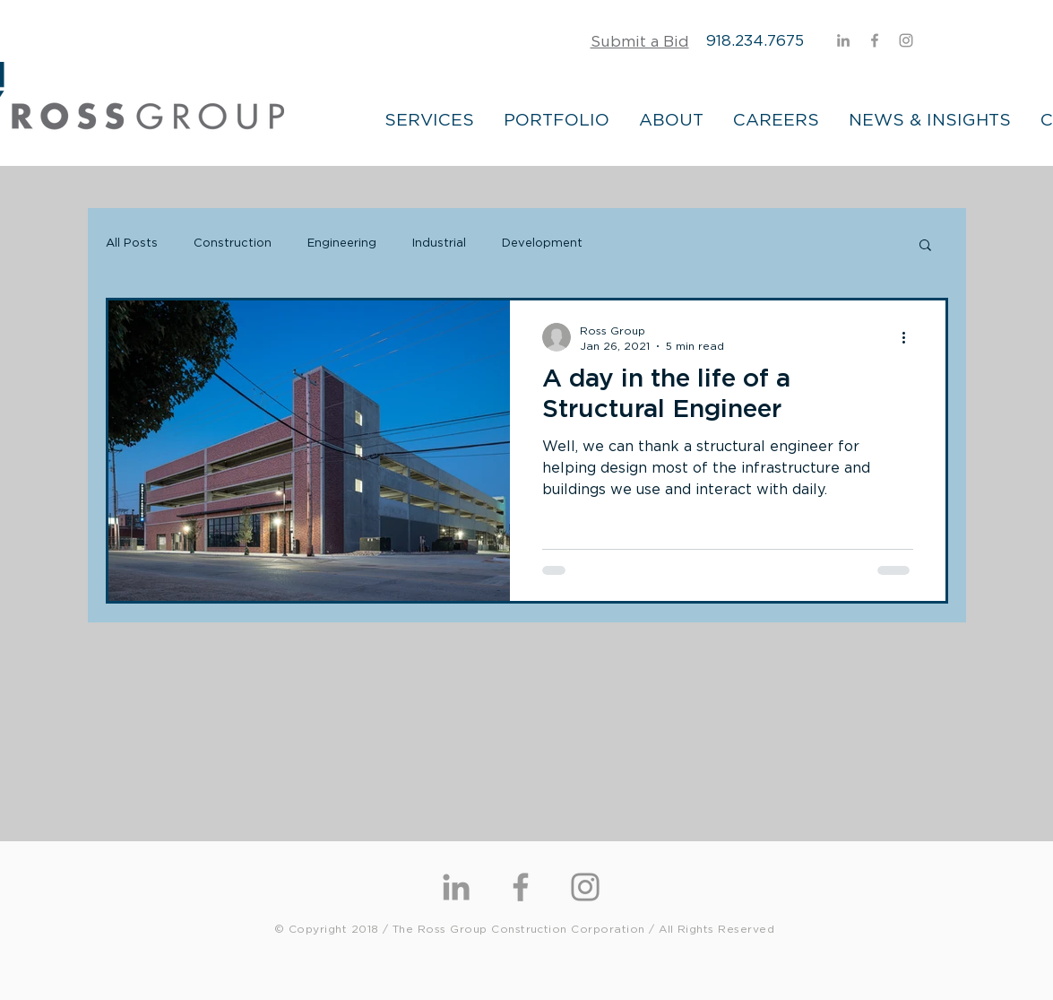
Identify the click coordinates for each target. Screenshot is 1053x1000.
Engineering (341, 243)
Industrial (439, 243)
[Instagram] (906, 40)
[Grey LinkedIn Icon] (843, 40)
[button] (925, 246)
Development (542, 243)
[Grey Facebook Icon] (875, 40)
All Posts (132, 243)
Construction (233, 243)
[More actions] (910, 337)
